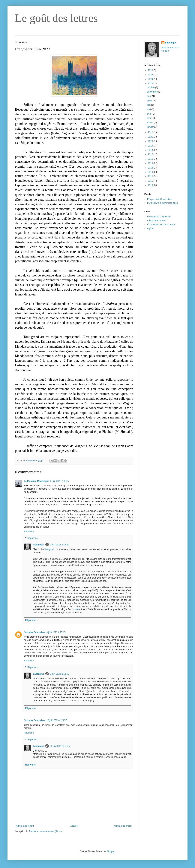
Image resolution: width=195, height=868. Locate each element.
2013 (151, 172)
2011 (151, 181)
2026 (151, 70)
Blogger (110, 851)
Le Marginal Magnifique (36, 481)
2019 (151, 145)
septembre (152, 91)
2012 (151, 176)
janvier (150, 127)
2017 (151, 154)
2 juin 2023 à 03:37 (59, 481)
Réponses (32, 538)
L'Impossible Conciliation (159, 199)
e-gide (150, 228)
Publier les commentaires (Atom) (45, 831)
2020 (151, 141)
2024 (151, 79)
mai (149, 109)
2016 (151, 159)
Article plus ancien (123, 826)
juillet (150, 100)
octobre (151, 87)
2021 (151, 137)
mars (150, 118)
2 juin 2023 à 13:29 (59, 544)
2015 (151, 163)
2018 (151, 150)
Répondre (29, 531)
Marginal (49, 549)
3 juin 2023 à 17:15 (55, 632)
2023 (151, 83)
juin (149, 105)
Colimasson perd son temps (161, 224)
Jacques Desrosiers (34, 632)
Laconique (38, 544)
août (149, 96)
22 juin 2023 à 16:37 (60, 746)
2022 (151, 132)
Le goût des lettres (56, 18)
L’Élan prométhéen (156, 220)
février (150, 122)
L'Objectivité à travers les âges (162, 203)
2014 (151, 167)
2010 (151, 185)
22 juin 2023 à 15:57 (56, 720)
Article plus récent (25, 826)
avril (149, 113)
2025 (151, 74)
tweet (77, 609)
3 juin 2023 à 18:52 (59, 674)
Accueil (74, 826)
